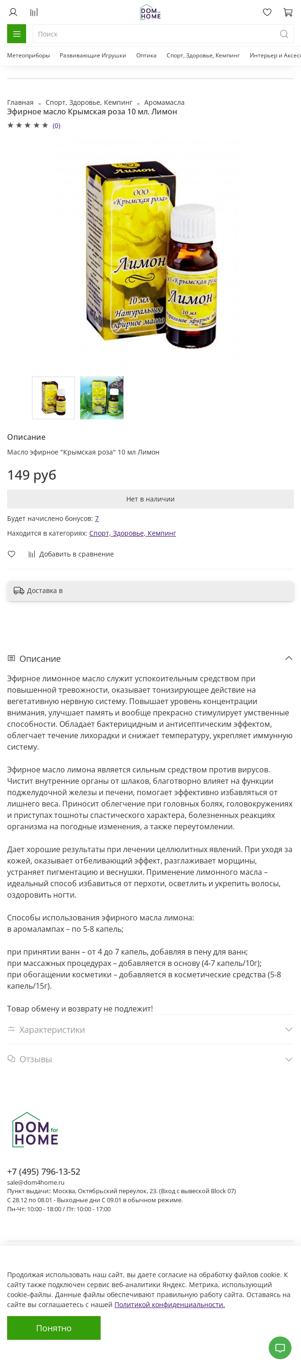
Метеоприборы (28, 55)
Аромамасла (164, 102)
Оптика (146, 55)
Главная (20, 102)
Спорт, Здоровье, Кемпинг (203, 55)
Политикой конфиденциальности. (169, 1304)
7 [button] (97, 518)
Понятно (54, 1328)
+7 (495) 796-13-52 (43, 1171)
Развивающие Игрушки (93, 55)
